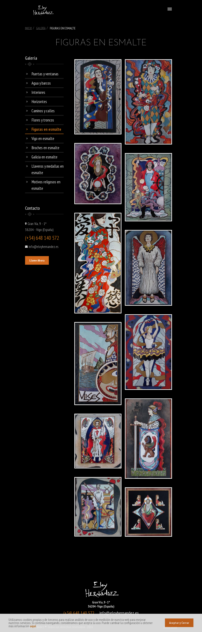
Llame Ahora (37, 260)
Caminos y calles (43, 110)
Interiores (38, 92)
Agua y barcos (41, 83)
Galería (41, 28)
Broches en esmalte (45, 147)
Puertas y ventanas (44, 73)
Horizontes (39, 101)
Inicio (28, 28)
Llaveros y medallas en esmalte (47, 169)
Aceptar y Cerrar (179, 623)
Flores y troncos (42, 120)
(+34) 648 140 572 (42, 237)
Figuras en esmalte (46, 129)
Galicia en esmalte (44, 157)
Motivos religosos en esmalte (45, 185)
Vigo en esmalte (42, 138)
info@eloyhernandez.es (43, 246)
